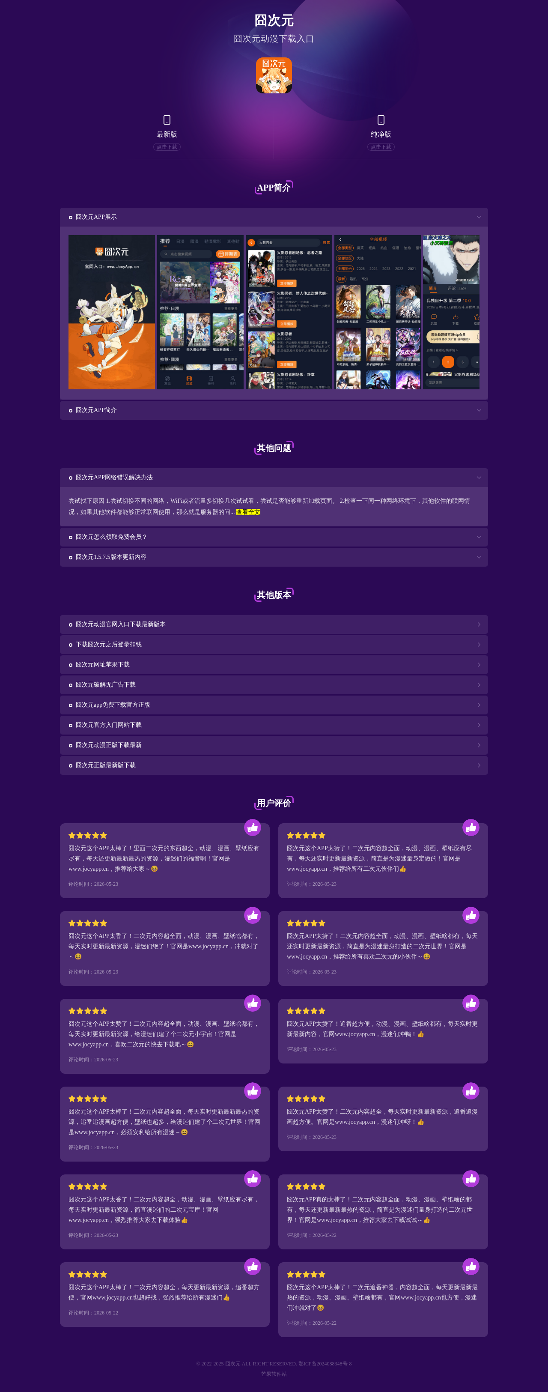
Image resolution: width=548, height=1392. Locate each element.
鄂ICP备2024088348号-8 (325, 1364)
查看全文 (248, 512)
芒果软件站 (274, 1374)
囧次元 (274, 20)
